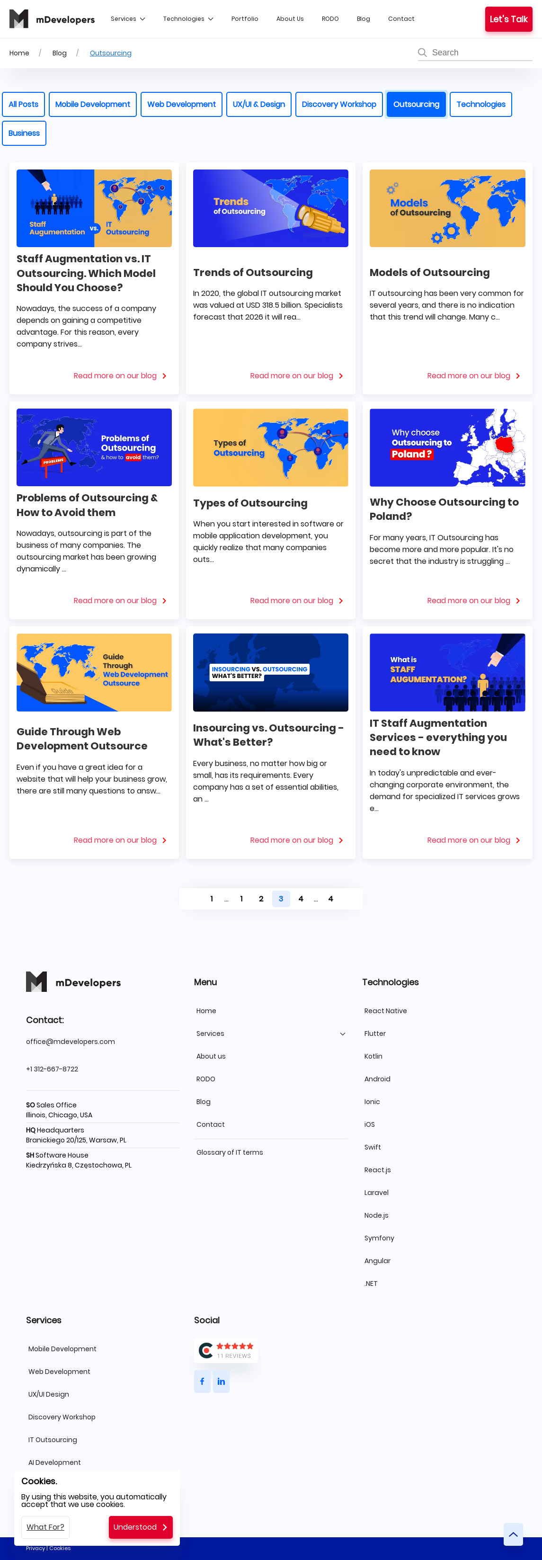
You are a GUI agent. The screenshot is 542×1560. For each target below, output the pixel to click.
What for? (45, 1527)
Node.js (376, 1215)
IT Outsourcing (52, 1439)
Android (377, 1079)
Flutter (375, 1033)
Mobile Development (92, 104)
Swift (372, 1147)
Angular (377, 1261)
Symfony (379, 1238)
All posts (23, 104)
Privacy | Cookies (48, 1548)
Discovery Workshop (339, 104)
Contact (401, 19)
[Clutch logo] (271, 1350)
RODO (330, 19)
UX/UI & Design (259, 104)
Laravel (376, 1192)
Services (128, 19)
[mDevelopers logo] (52, 19)
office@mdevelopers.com (70, 1041)
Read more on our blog (115, 375)
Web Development (181, 104)
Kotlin (373, 1056)
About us (290, 19)
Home (19, 53)
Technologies (188, 19)
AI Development (54, 1462)
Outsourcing (111, 53)
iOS (369, 1124)
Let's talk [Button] (509, 19)
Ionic (372, 1101)
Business (24, 133)
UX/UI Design (48, 1394)
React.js (377, 1170)
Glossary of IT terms (229, 1152)
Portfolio (244, 19)
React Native (385, 1011)
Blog (363, 19)
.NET (371, 1283)
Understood (135, 1527)
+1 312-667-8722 (52, 1069)
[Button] (202, 1381)
